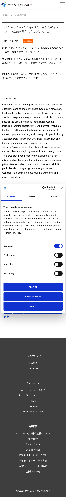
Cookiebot (33, 368)
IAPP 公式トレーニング (33, 390)
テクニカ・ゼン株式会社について (33, 433)
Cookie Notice (33, 450)
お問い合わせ (33, 471)
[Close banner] (62, 188)
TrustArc (33, 362)
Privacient (33, 406)
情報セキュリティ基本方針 (33, 460)
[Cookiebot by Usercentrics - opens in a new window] (42, 188)
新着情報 (28, 41)
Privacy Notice (32, 444)
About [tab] (54, 196)
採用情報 (33, 439)
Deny (33, 306)
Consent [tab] (11, 196)
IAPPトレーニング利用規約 (32, 466)
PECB (33, 401)
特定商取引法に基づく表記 (33, 455)
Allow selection (33, 296)
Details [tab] (33, 196)
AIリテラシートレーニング (33, 395)
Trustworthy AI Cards (33, 411)
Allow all (33, 287)
